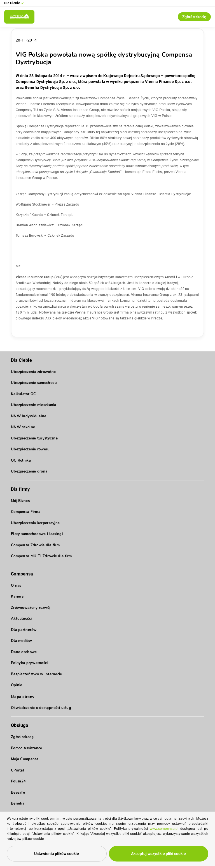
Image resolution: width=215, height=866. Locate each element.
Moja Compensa (25, 759)
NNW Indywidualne (28, 416)
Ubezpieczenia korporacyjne (35, 523)
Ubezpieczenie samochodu (34, 382)
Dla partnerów (24, 629)
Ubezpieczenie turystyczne (34, 438)
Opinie (16, 685)
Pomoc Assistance (26, 748)
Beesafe (18, 792)
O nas (16, 585)
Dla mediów (21, 640)
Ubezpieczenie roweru (30, 449)
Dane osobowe (24, 652)
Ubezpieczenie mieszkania (33, 404)
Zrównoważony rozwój (30, 607)
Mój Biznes (20, 500)
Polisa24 (18, 781)
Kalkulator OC (23, 394)
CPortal (17, 770)
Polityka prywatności (29, 662)
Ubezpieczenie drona (29, 471)
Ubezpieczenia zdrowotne (33, 371)
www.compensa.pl (164, 829)
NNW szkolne (23, 427)
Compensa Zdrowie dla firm (35, 545)
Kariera (17, 596)
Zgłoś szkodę (194, 17)
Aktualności (21, 618)
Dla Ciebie (21, 360)
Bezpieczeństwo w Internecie (36, 674)
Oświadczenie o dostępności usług (41, 707)
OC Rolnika (21, 460)
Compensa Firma (25, 511)
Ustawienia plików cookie (56, 853)
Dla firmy (20, 489)
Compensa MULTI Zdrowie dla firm (41, 556)
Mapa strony (22, 696)
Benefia (17, 803)
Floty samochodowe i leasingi (37, 533)
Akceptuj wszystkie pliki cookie (158, 853)
